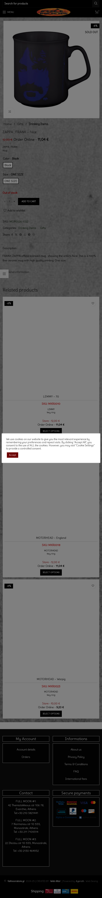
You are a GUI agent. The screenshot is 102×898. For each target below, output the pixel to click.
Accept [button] (12, 455)
